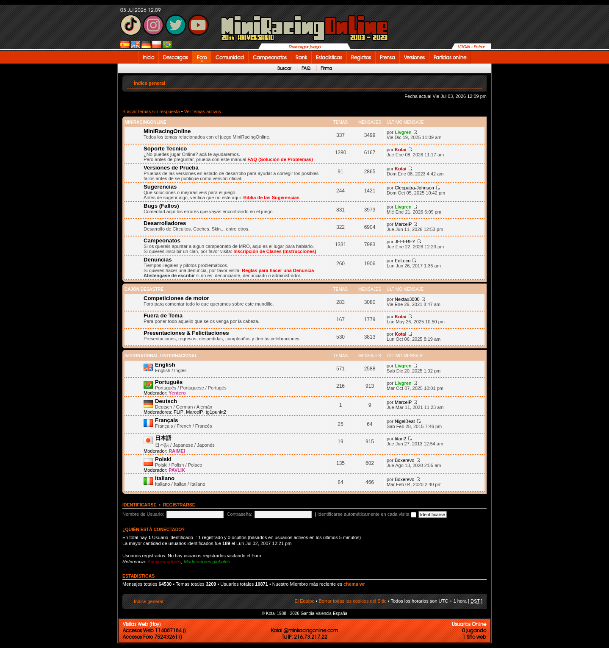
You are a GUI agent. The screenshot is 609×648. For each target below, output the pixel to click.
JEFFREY (405, 241)
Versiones (414, 57)
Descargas (175, 57)
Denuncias (158, 259)
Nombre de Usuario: (143, 514)
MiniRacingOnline (145, 122)
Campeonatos (270, 57)
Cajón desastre (144, 289)
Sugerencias (160, 187)
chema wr (354, 584)
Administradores (164, 561)
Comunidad (230, 57)
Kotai (401, 149)
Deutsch (166, 401)
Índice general (149, 83)
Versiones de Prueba (171, 167)
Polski (163, 459)
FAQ (306, 68)
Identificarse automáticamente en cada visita (367, 514)
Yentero (177, 392)
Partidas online (450, 57)
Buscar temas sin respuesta (151, 111)
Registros (361, 57)
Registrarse (179, 504)
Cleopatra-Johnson (414, 187)
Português (169, 382)
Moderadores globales (207, 561)
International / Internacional (161, 355)
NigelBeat (405, 421)
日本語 (163, 438)
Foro (202, 57)
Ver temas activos (202, 111)
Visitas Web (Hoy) (142, 624)
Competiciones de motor (176, 298)
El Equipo (304, 601)
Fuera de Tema (163, 315)
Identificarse (139, 504)
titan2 (400, 438)
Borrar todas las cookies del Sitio (352, 601)
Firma (326, 68)
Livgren (403, 132)
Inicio (148, 57)
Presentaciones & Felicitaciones (186, 333)
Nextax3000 (407, 299)
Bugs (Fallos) (161, 206)
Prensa (387, 57)
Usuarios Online (469, 624)
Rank (301, 57)
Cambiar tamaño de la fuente (476, 81)
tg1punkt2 (216, 411)
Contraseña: (239, 514)
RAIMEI (177, 450)
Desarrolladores (165, 223)
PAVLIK (177, 470)
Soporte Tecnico (165, 148)
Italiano (164, 478)
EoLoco (402, 260)
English (165, 365)
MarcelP (403, 224)
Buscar (284, 68)
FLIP (178, 411)
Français (166, 420)
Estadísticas (329, 57)
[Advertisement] (518, 191)
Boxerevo (404, 460)
